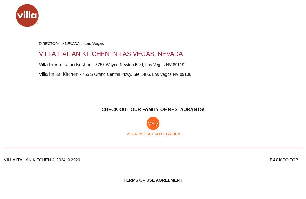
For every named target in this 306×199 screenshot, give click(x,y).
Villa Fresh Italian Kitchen (65, 64)
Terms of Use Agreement (153, 180)
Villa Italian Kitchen (58, 74)
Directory (49, 44)
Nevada (72, 44)
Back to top (284, 160)
